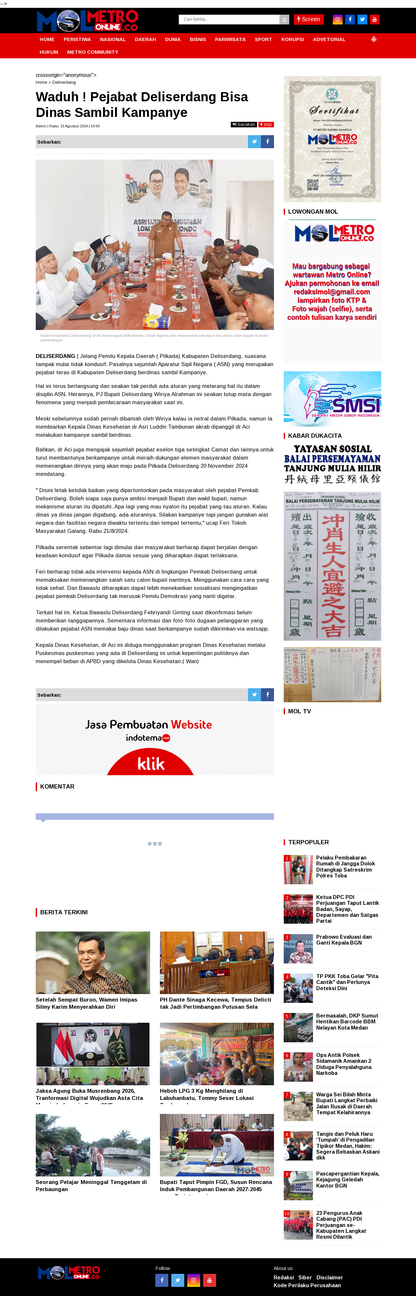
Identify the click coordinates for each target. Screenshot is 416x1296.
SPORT (263, 39)
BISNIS (198, 39)
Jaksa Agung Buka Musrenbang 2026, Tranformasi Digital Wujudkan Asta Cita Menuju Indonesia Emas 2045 (89, 1098)
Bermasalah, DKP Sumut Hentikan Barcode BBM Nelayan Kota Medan (347, 1021)
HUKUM (49, 52)
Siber (305, 1277)
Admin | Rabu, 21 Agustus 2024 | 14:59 (67, 126)
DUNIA (173, 39)
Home (41, 82)
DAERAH (145, 39)
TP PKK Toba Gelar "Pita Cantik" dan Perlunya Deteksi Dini (347, 982)
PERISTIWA (77, 39)
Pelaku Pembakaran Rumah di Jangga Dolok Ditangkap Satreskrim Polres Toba (345, 866)
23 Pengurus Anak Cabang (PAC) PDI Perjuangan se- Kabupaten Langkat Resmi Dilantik (341, 1225)
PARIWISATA (230, 39)
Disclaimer (330, 1277)
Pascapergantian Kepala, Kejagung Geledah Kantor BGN (347, 1179)
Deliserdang (64, 82)
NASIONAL (113, 39)
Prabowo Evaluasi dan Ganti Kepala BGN (344, 940)
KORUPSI (292, 39)
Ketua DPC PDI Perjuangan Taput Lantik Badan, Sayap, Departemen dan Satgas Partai (347, 909)
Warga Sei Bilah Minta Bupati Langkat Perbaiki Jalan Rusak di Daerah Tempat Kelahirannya (346, 1103)
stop (266, 124)
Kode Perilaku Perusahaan (307, 1285)
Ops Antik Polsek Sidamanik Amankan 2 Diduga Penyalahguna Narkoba (343, 1064)
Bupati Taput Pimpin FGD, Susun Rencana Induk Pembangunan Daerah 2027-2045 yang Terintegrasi (216, 1189)
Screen (308, 19)
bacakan (244, 124)
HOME (47, 39)
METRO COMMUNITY (92, 52)
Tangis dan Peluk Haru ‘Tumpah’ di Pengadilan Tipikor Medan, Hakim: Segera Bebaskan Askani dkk (348, 1146)
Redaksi (284, 1277)
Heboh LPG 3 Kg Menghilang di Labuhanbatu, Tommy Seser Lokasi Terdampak (207, 1098)
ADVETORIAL (329, 39)
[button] (373, 36)
